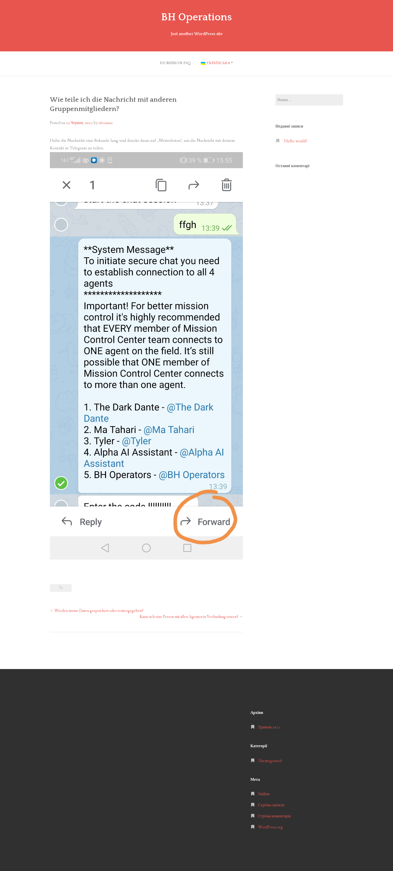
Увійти (264, 793)
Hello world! (295, 140)
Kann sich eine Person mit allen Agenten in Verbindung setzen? (191, 615)
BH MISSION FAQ (173, 62)
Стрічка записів (271, 804)
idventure (106, 121)
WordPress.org (270, 826)
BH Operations (196, 17)
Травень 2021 (269, 726)
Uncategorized (270, 759)
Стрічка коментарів (274, 815)
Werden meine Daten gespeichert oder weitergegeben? (96, 609)
